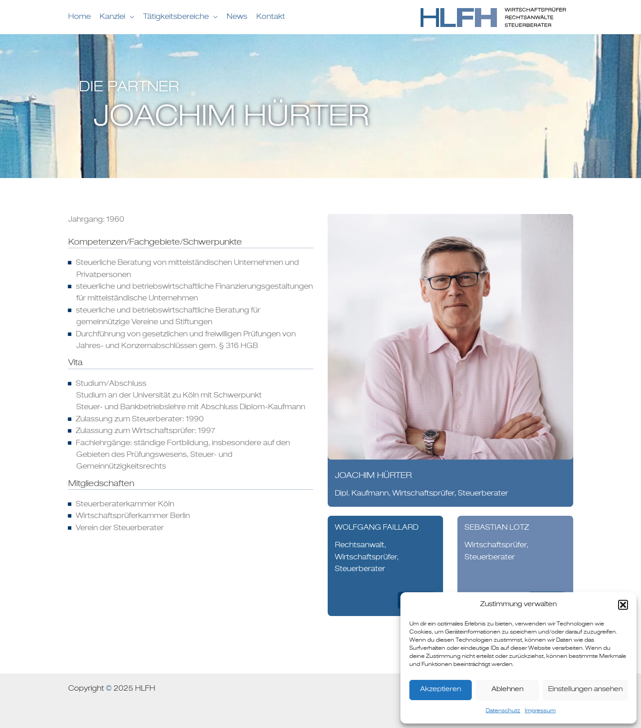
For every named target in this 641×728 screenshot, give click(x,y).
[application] (129, 17)
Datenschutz (503, 711)
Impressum (540, 711)
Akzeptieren (440, 689)
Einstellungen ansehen (585, 689)
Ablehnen (507, 689)
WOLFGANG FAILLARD (376, 527)
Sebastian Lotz (497, 527)
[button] (623, 604)
